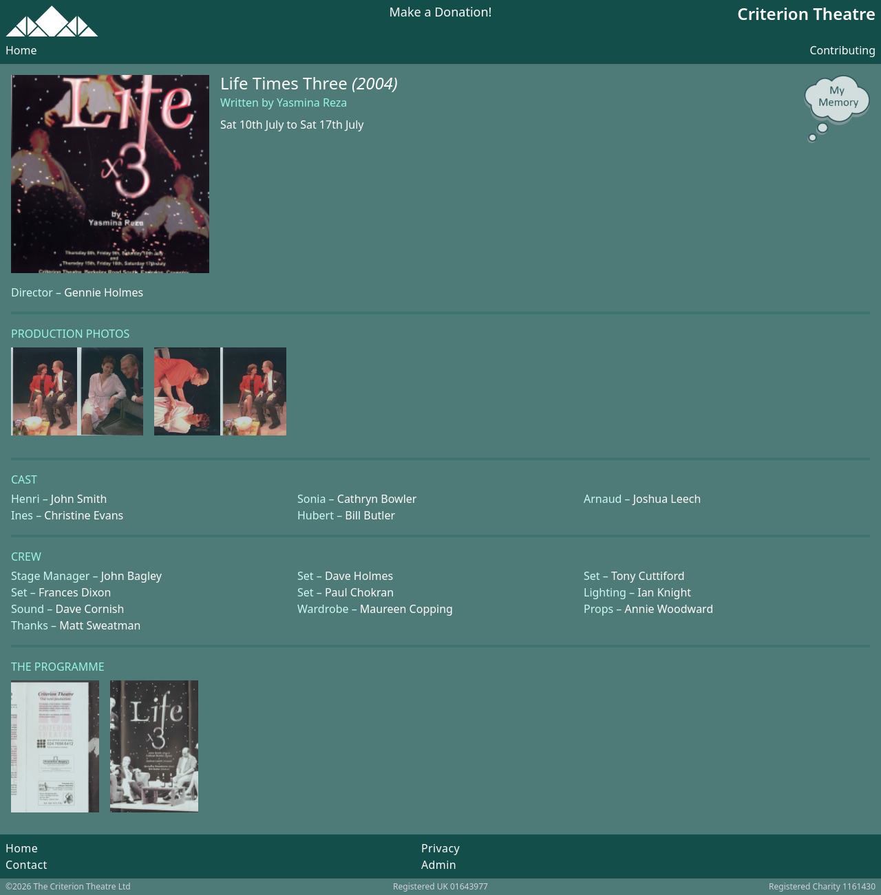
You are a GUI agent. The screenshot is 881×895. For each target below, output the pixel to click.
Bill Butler (370, 515)
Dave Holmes (359, 575)
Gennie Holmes (103, 292)
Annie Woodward (668, 608)
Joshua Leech (667, 498)
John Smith (79, 498)
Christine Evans (83, 515)
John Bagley (131, 575)
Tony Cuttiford (648, 575)
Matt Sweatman (99, 625)
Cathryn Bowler (377, 498)
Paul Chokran (359, 592)
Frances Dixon (75, 592)
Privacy (440, 848)
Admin (438, 864)
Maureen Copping (406, 608)
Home (21, 50)
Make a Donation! (441, 13)
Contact (26, 864)
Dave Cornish (89, 608)
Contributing (842, 50)
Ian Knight (664, 592)
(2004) (375, 83)
